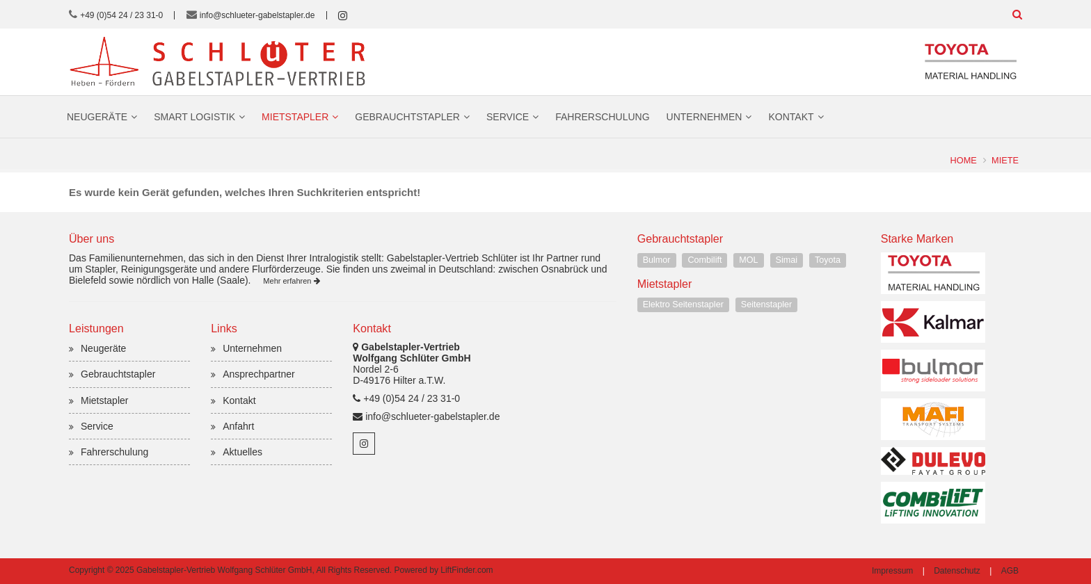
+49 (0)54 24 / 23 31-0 (121, 15)
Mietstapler (295, 116)
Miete (1005, 160)
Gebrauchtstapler (407, 116)
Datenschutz (957, 571)
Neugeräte (97, 116)
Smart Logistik (194, 116)
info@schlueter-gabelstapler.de (257, 15)
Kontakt (790, 116)
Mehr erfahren (291, 281)
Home (963, 160)
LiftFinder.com (466, 570)
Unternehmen (704, 116)
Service (507, 116)
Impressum (892, 571)
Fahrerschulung (602, 116)
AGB (1010, 571)
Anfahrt (238, 426)
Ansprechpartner (259, 374)
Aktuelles (242, 451)
